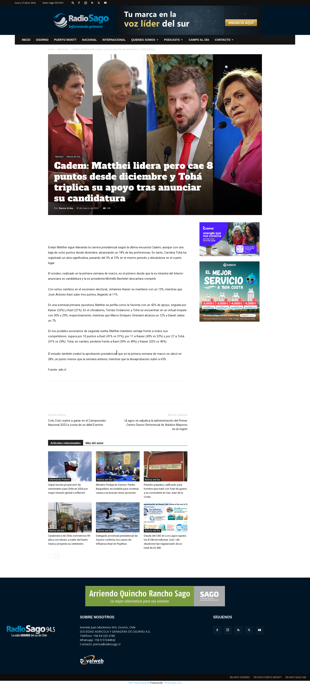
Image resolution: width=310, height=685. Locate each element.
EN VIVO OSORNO (240, 677)
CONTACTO (224, 39)
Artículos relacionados (65, 443)
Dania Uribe (66, 208)
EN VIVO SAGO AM (296, 677)
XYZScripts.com (173, 683)
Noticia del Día (73, 156)
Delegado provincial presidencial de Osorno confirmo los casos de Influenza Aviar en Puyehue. (117, 539)
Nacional (89, 39)
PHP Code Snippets (138, 683)
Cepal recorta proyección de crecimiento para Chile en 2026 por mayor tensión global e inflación (68, 488)
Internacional (114, 39)
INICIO (26, 39)
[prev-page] (50, 555)
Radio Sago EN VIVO (53, 2)
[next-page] (56, 555)
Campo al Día (199, 39)
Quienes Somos (144, 39)
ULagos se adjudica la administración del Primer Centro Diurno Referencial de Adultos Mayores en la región (156, 425)
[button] (73, 2)
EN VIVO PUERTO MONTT (268, 677)
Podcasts (173, 39)
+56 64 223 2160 (104, 636)
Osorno (42, 39)
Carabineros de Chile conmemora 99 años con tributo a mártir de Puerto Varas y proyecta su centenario (69, 539)
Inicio (51, 49)
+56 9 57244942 (104, 640)
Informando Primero (59, 479)
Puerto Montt (65, 39)
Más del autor (95, 443)
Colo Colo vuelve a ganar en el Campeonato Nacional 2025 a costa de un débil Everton (77, 423)
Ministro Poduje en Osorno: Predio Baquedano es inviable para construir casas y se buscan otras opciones (117, 488)
